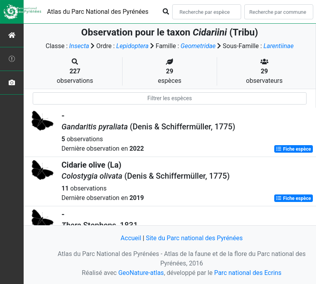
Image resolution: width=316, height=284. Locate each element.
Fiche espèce (293, 149)
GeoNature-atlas (141, 273)
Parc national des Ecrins (247, 273)
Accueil (131, 238)
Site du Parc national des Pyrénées (194, 238)
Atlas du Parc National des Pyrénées (98, 11)
